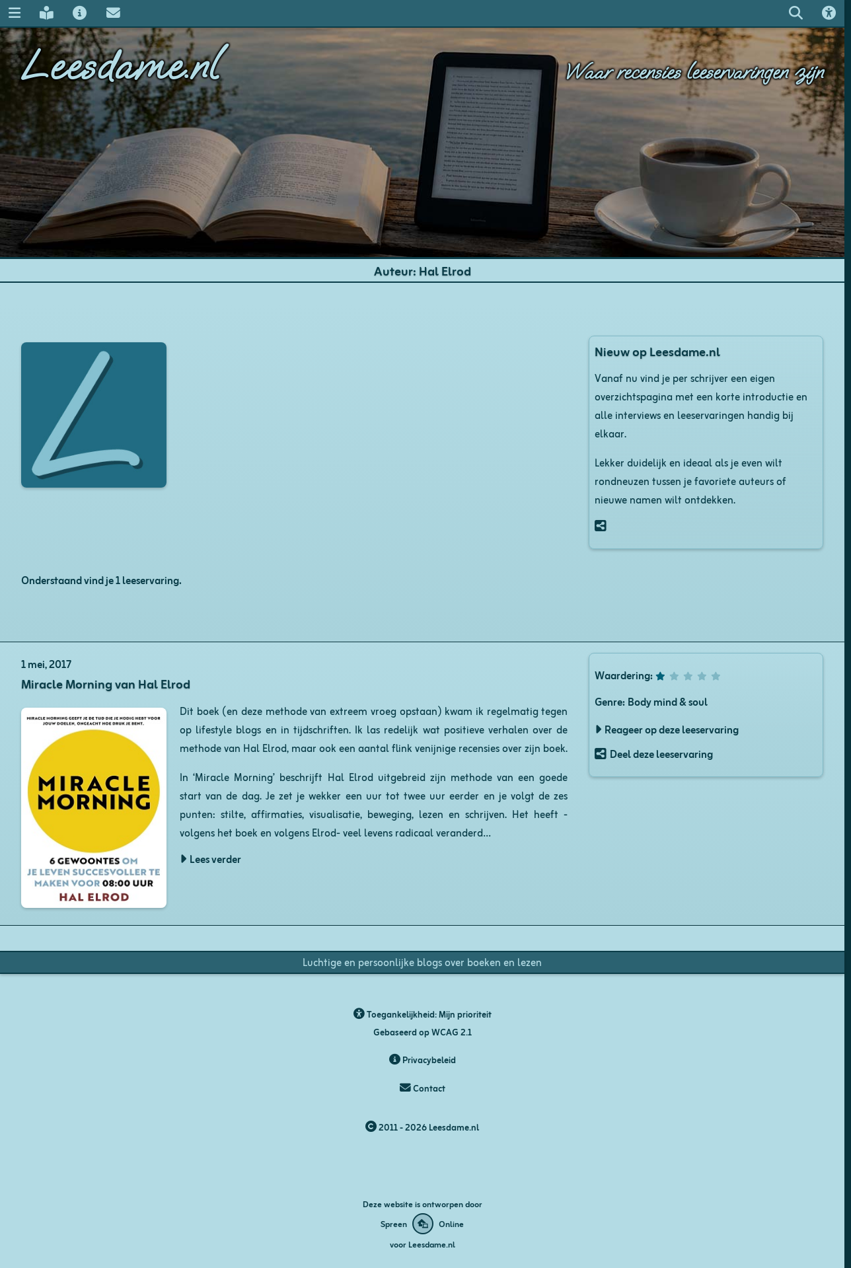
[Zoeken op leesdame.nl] (795, 12)
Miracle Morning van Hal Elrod (105, 683)
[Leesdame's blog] (46, 12)
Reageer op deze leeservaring (672, 728)
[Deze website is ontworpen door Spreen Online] (422, 1223)
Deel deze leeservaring (661, 753)
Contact (422, 1088)
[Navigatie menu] (14, 12)
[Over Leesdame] (80, 12)
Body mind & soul (668, 701)
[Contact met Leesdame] (113, 12)
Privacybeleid (422, 1059)
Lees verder (215, 858)
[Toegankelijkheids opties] (829, 12)
